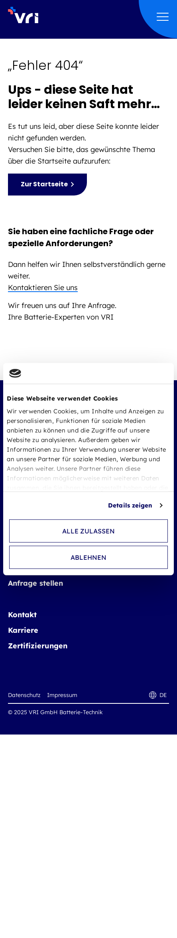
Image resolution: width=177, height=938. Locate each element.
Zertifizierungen (37, 645)
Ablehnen (88, 557)
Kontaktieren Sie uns (43, 287)
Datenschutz (24, 695)
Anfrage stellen (35, 583)
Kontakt (22, 614)
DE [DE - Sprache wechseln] (158, 695)
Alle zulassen (88, 531)
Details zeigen (130, 505)
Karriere (23, 630)
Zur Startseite (44, 184)
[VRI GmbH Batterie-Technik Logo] (23, 14)
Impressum (62, 695)
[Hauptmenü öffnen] (163, 17)
